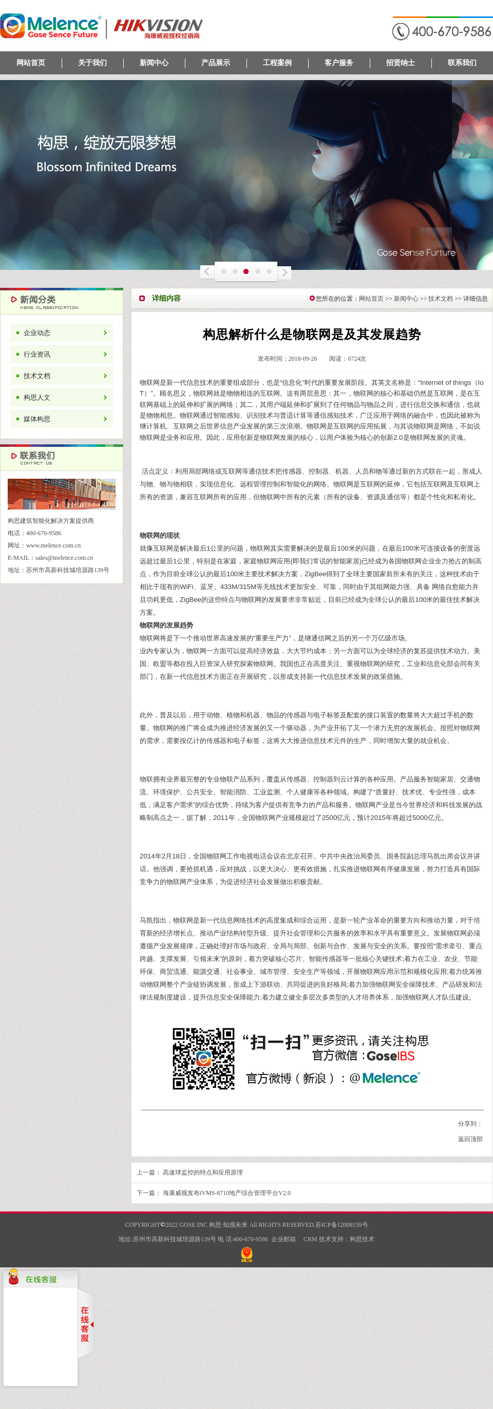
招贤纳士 (400, 63)
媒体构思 (37, 419)
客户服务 (339, 63)
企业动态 (37, 333)
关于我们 (92, 63)
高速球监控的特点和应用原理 (203, 1172)
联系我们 (462, 63)
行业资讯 (37, 354)
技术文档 (37, 376)
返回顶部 (470, 1139)
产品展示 (215, 63)
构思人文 (37, 397)
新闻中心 (154, 63)
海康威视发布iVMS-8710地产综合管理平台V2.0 (227, 1193)
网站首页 (30, 63)
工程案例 (277, 63)
